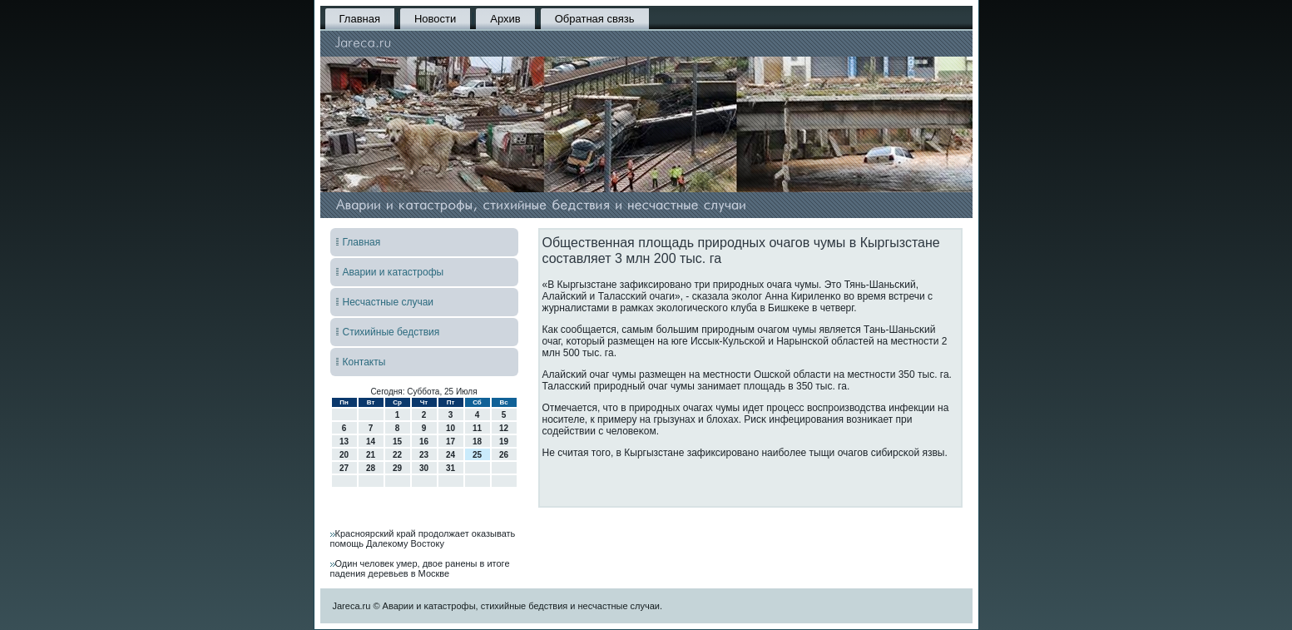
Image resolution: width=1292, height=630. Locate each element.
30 (423, 468)
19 (503, 441)
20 (344, 454)
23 (423, 454)
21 (370, 454)
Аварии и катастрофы (393, 272)
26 (503, 454)
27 (344, 468)
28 (370, 468)
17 (450, 441)
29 (397, 468)
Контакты (364, 362)
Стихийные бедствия (391, 332)
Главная (359, 18)
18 (477, 441)
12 (503, 428)
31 (450, 468)
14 (370, 441)
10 (450, 428)
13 (344, 441)
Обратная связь (595, 18)
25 (477, 454)
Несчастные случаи (388, 302)
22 (397, 454)
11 (477, 428)
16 (423, 441)
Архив (505, 18)
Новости (435, 18)
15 (397, 441)
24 (450, 454)
